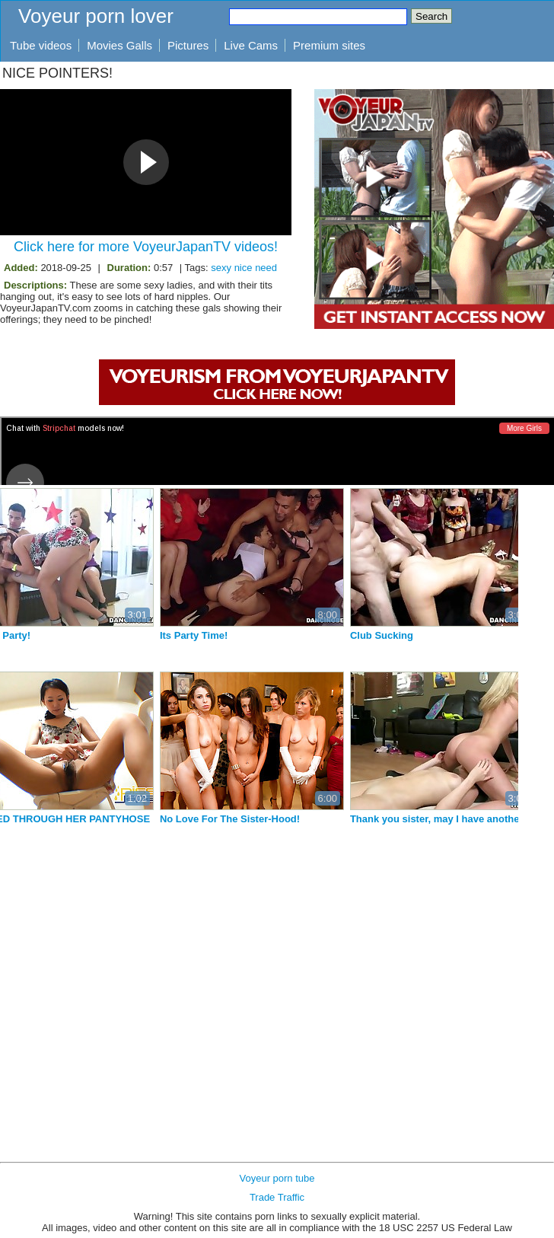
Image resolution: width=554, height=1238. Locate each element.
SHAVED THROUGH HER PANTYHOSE (155, 819)
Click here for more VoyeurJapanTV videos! (146, 246)
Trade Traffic (277, 1197)
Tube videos (41, 45)
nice (243, 267)
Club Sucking (476, 635)
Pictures (188, 45)
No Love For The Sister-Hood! (325, 819)
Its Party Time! (289, 635)
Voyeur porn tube (276, 1178)
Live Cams (251, 45)
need (266, 267)
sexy (221, 267)
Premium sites (329, 45)
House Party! (95, 635)
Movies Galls (119, 45)
